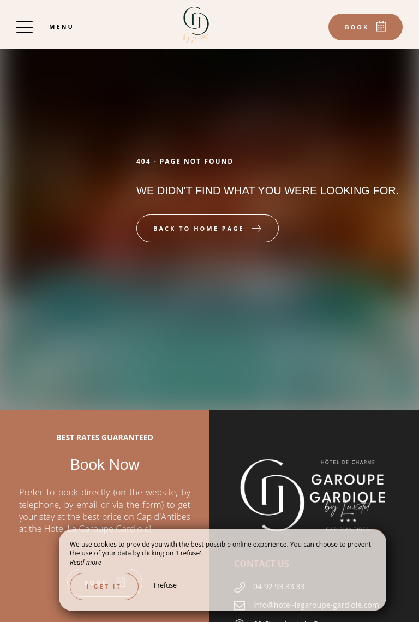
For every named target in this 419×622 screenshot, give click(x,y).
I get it (104, 586)
